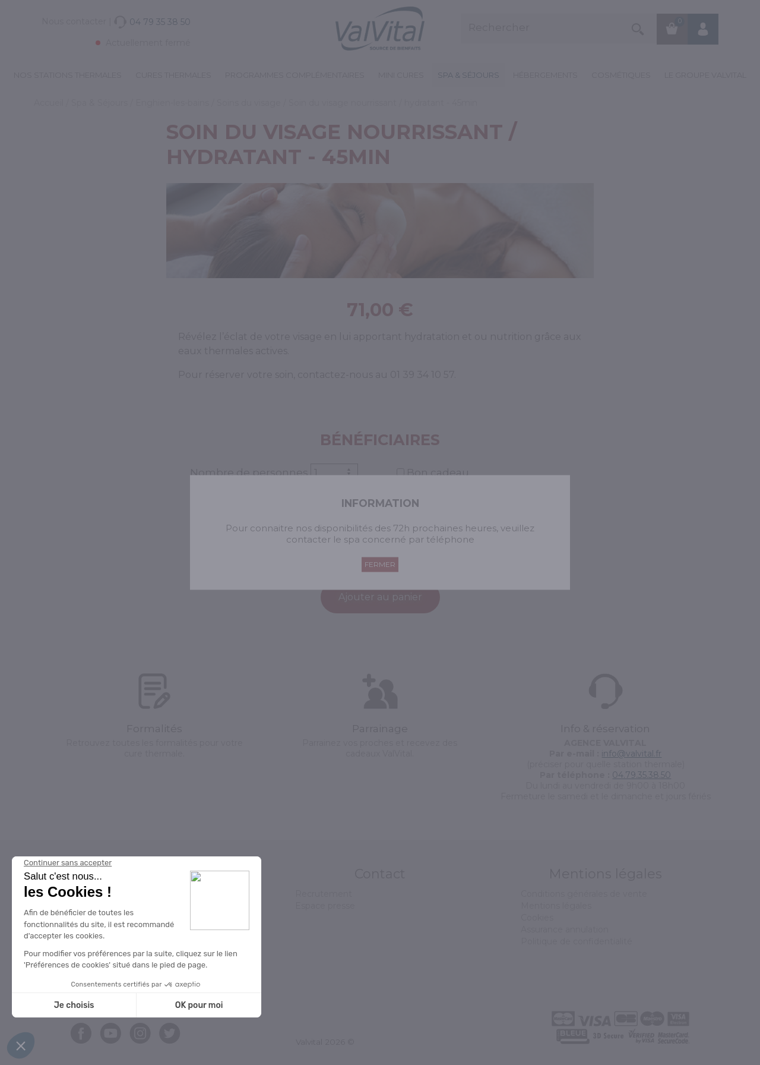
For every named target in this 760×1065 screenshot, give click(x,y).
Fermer (380, 564)
